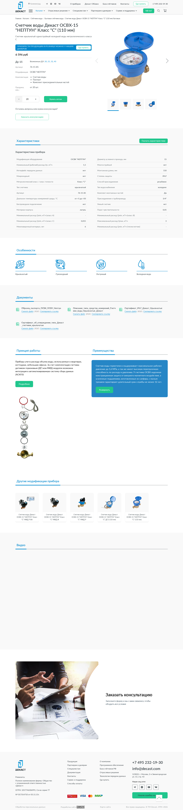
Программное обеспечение (112, 765)
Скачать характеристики (153, 141)
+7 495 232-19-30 (160, 4)
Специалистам (79, 10)
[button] (167, 60)
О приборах (75, 4)
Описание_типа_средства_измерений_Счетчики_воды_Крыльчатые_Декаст (94, 309)
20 (46, 61)
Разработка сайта (73, 807)
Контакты (124, 4)
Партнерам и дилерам (101, 10)
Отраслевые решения (58, 10)
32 (52, 61)
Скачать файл (27, 311)
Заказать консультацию (32, 117)
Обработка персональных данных (30, 807)
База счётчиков (109, 4)
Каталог (39, 10)
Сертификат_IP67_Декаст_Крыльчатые (143, 308)
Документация (73, 772)
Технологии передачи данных (113, 776)
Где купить (104, 780)
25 (49, 61)
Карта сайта (105, 807)
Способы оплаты (74, 783)
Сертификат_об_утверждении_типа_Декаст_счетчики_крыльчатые (42, 323)
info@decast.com (146, 768)
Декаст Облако (92, 4)
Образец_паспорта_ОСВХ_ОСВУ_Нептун (41, 308)
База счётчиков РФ (108, 768)
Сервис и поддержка (125, 10)
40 (55, 61)
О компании (105, 761)
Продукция (72, 761)
